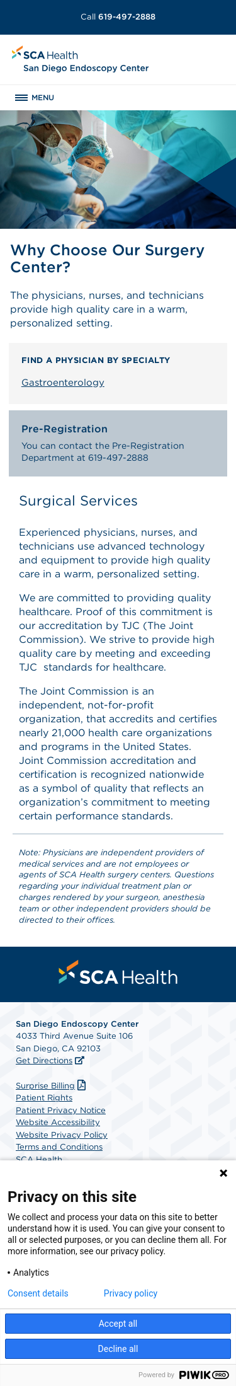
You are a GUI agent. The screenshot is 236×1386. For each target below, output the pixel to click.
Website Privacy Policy (62, 1135)
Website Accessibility (58, 1122)
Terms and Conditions (59, 1147)
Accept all (118, 1324)
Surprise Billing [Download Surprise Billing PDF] (52, 1085)
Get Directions (44, 1060)
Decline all (118, 1349)
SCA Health (39, 1159)
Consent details (38, 1293)
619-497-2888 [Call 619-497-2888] (118, 16)
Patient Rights (44, 1097)
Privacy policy (130, 1293)
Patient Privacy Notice (61, 1110)
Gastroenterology (62, 382)
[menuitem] (118, 972)
